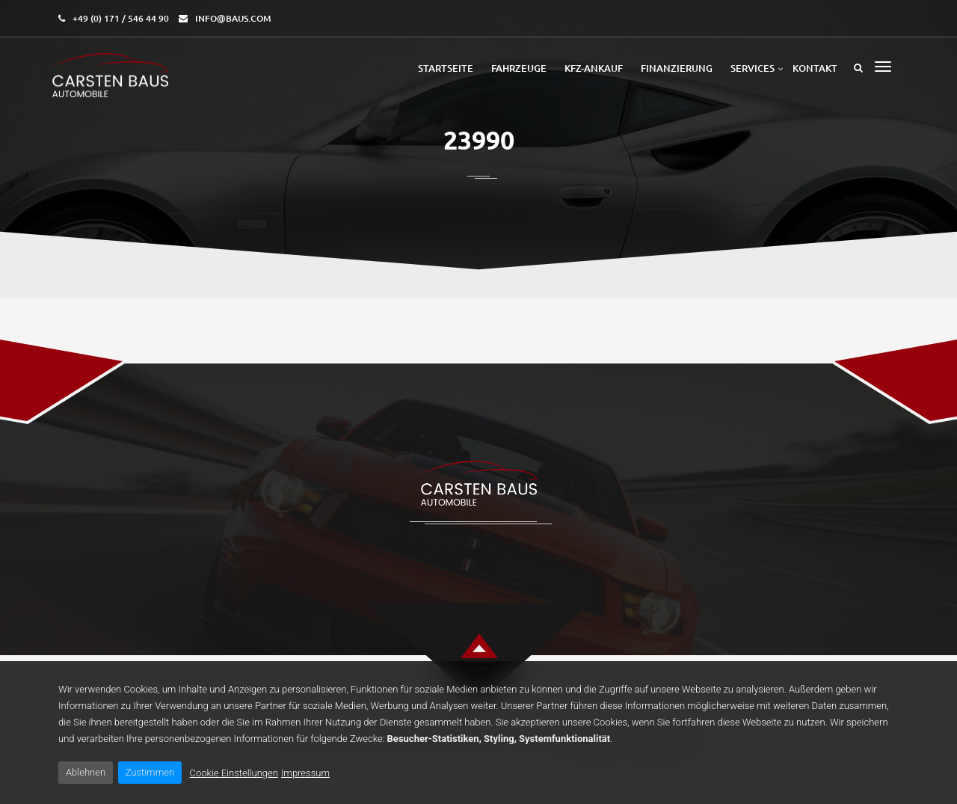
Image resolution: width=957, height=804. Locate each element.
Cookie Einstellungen (234, 773)
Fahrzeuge (519, 68)
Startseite (445, 68)
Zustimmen (150, 772)
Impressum (305, 773)
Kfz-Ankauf (593, 68)
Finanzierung (677, 68)
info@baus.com (233, 18)
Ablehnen (85, 772)
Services (752, 68)
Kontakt (815, 68)
